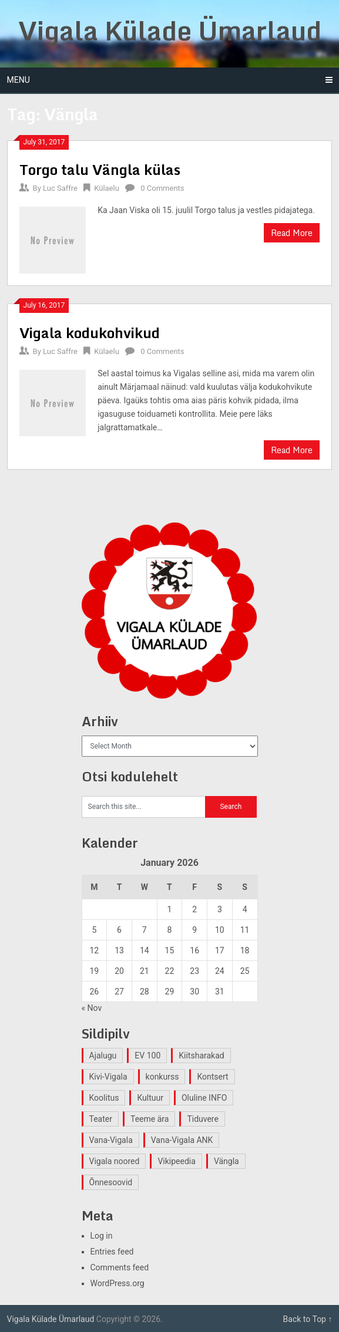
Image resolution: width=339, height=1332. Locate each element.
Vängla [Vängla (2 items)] (226, 1161)
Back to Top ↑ (308, 1319)
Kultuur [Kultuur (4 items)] (150, 1097)
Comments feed (119, 1267)
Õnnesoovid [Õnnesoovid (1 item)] (111, 1182)
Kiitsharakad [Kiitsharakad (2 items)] (201, 1055)
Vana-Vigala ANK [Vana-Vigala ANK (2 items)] (182, 1140)
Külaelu (106, 188)
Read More (292, 233)
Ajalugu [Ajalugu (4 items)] (103, 1055)
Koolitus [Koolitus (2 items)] (104, 1097)
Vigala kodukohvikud (89, 332)
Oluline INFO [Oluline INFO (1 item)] (204, 1097)
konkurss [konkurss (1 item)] (162, 1076)
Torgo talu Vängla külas (99, 169)
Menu (18, 80)
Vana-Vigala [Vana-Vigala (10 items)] (111, 1140)
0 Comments (162, 188)
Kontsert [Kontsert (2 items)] (212, 1076)
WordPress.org (117, 1283)
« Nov (92, 1008)
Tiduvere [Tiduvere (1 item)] (203, 1119)
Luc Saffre (60, 188)
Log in (101, 1235)
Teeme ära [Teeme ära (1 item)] (149, 1119)
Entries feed (112, 1251)
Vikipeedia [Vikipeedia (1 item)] (176, 1161)
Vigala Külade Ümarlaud (169, 30)
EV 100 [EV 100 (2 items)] (147, 1055)
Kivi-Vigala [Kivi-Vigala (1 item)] (108, 1076)
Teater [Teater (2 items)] (100, 1119)
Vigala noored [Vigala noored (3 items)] (114, 1161)
